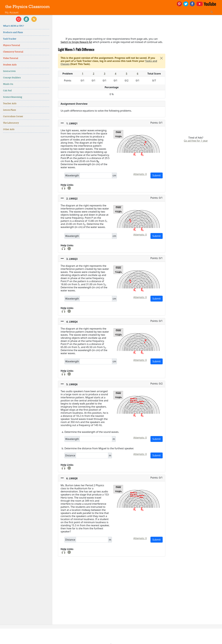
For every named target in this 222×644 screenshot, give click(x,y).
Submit (156, 175)
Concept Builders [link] (12, 77)
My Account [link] (11, 12)
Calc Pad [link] (7, 90)
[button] (111, 123)
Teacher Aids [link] (9, 103)
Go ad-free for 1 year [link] (196, 140)
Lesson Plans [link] (9, 110)
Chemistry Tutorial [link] (13, 51)
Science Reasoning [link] (12, 97)
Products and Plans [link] (13, 32)
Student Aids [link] (10, 64)
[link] (27, 6)
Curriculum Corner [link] (13, 116)
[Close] (161, 58)
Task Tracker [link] (9, 39)
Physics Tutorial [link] (11, 45)
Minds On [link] (8, 84)
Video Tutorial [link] (10, 58)
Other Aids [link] (8, 129)
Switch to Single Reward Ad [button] (76, 42)
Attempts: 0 (140, 174)
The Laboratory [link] (11, 123)
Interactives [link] (9, 71)
